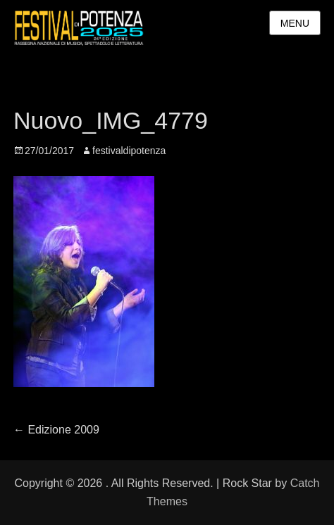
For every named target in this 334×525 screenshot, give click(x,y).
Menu (294, 23)
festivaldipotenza (129, 150)
